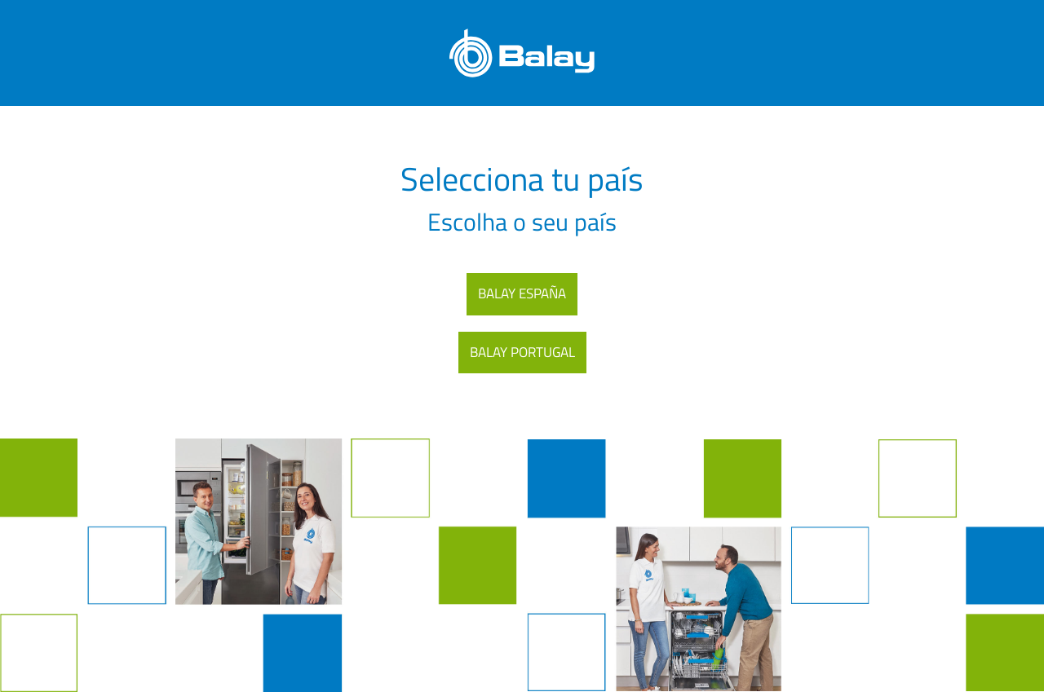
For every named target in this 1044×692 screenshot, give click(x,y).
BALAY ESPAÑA (522, 293)
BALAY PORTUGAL (522, 352)
